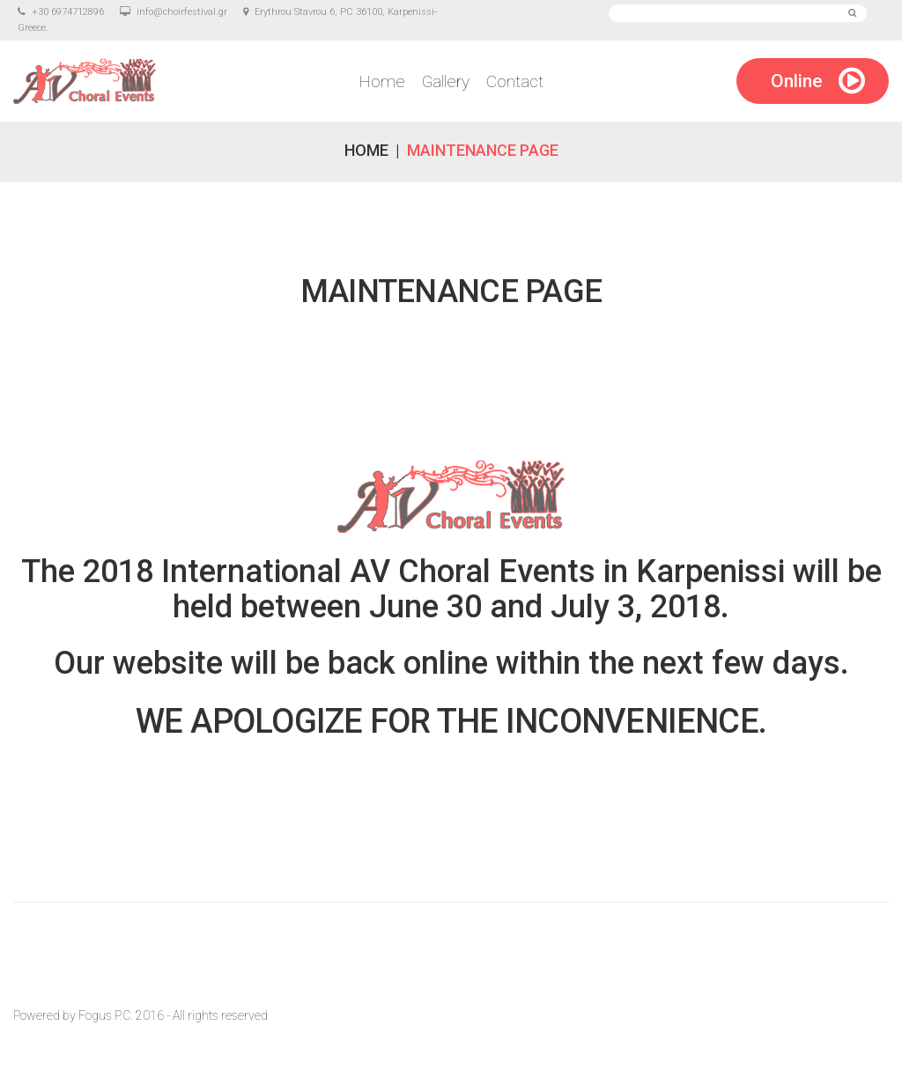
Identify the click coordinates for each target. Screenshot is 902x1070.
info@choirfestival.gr (182, 12)
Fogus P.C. (105, 1015)
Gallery (445, 81)
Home (382, 81)
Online (797, 81)
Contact (514, 81)
